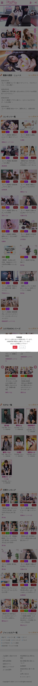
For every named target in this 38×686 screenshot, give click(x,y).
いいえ (22, 347)
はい (15, 347)
